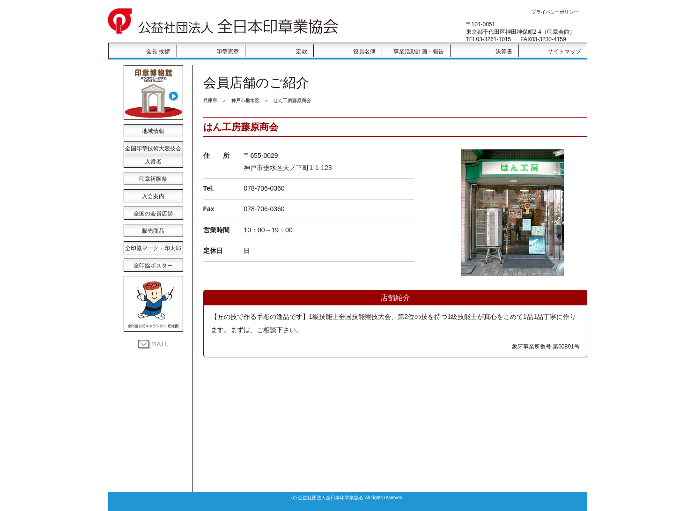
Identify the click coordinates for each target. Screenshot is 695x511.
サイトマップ (564, 51)
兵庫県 (210, 100)
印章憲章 (227, 51)
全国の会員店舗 (153, 213)
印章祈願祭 (153, 179)
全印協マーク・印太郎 (153, 248)
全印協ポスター (153, 265)
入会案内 (153, 196)
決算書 (503, 51)
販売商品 (153, 231)
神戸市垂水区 (245, 100)
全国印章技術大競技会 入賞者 (153, 150)
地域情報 (153, 131)
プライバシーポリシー (555, 12)
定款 (301, 51)
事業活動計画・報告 (418, 51)
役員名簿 (364, 51)
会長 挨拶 (158, 51)
